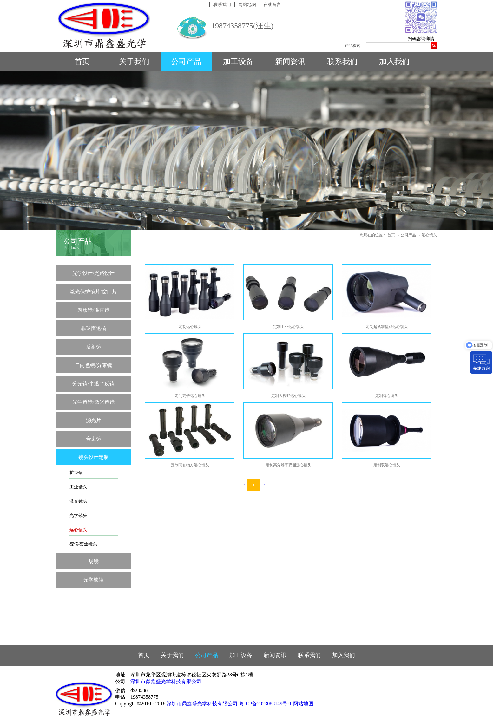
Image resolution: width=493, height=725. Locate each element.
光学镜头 (78, 515)
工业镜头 (78, 487)
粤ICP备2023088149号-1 (265, 703)
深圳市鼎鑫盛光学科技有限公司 (165, 681)
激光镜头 (78, 501)
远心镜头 (78, 529)
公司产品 (408, 235)
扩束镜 (76, 472)
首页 (82, 61)
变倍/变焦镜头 (83, 544)
